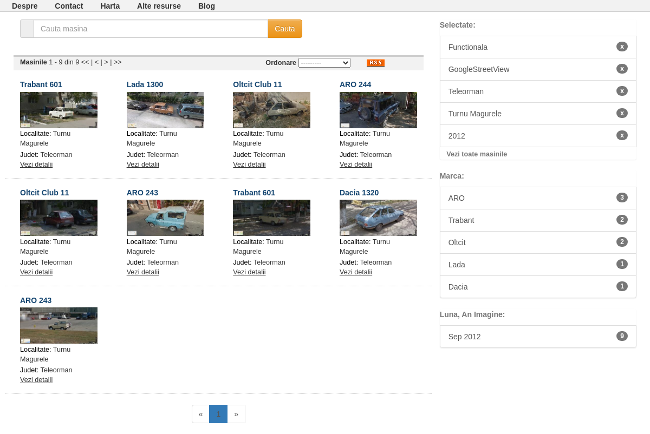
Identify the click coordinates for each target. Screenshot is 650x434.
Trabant (538, 220)
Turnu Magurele (538, 113)
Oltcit (538, 242)
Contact (69, 6)
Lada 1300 (145, 84)
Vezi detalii (36, 164)
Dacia (538, 286)
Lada (538, 264)
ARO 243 (142, 192)
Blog (206, 6)
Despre (24, 6)
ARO (538, 197)
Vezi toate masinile (476, 154)
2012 (538, 135)
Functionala (538, 46)
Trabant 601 (41, 84)
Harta (110, 6)
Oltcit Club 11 (257, 84)
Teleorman (57, 155)
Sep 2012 (538, 336)
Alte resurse (159, 6)
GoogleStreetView (538, 69)
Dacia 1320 (359, 192)
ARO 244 (355, 84)
